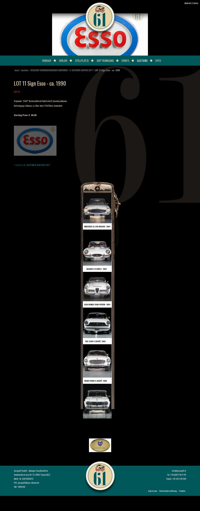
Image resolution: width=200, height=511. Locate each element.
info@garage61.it (179, 470)
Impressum (152, 490)
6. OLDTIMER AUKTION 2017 (80, 70)
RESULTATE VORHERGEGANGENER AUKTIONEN (48, 70)
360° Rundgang (105, 61)
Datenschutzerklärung (168, 490)
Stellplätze (82, 61)
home (16, 70)
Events (125, 61)
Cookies (182, 490)
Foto (158, 61)
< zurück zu (32, 165)
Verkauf (46, 61)
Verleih (63, 61)
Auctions (142, 61)
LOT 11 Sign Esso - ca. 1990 (107, 70)
